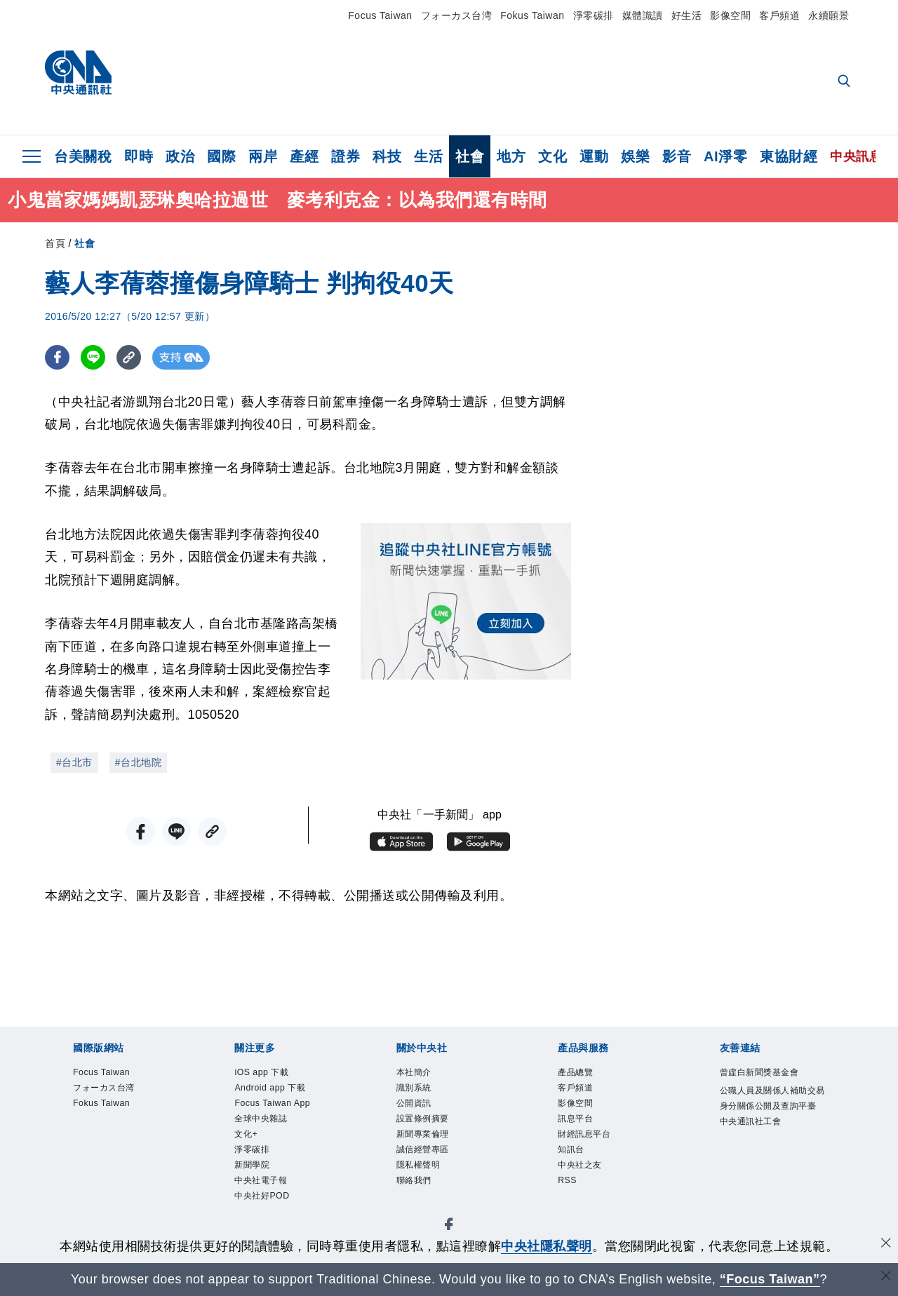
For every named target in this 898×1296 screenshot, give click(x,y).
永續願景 (828, 15)
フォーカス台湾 (456, 15)
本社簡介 (422, 1074)
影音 (676, 156)
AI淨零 (725, 156)
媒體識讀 (642, 15)
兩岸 (262, 156)
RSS (571, 1206)
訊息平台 (584, 1130)
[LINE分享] (93, 357)
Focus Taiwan (380, 15)
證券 (345, 156)
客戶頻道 (779, 15)
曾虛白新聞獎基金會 (772, 1083)
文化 (552, 156)
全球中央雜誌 (273, 1149)
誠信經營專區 (435, 1168)
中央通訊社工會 (765, 1168)
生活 (428, 156)
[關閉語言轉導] (886, 1277)
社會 (469, 156)
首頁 (55, 243)
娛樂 (635, 156)
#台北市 (74, 762)
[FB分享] (57, 357)
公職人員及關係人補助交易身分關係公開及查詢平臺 (772, 1130)
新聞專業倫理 (435, 1149)
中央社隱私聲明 (546, 1246)
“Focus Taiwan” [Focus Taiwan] (770, 1279)
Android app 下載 (285, 1093)
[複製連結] (128, 357)
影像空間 (730, 15)
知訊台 (577, 1168)
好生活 (686, 15)
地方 (511, 156)
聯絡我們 (422, 1206)
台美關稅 (83, 156)
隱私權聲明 (429, 1187)
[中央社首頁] (78, 76)
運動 (593, 156)
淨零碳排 (593, 15)
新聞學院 (260, 1206)
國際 (221, 156)
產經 (304, 156)
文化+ (251, 1168)
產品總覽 (584, 1074)
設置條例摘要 (435, 1130)
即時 (138, 156)
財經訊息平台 (597, 1149)
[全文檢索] (845, 82)
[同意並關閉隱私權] (886, 1244)
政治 (180, 156)
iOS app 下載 (273, 1074)
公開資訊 (422, 1112)
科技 (387, 156)
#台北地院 (138, 762)
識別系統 (422, 1093)
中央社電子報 (273, 1225)
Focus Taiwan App (275, 1121)
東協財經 (788, 156)
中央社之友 (590, 1187)
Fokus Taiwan (532, 15)
